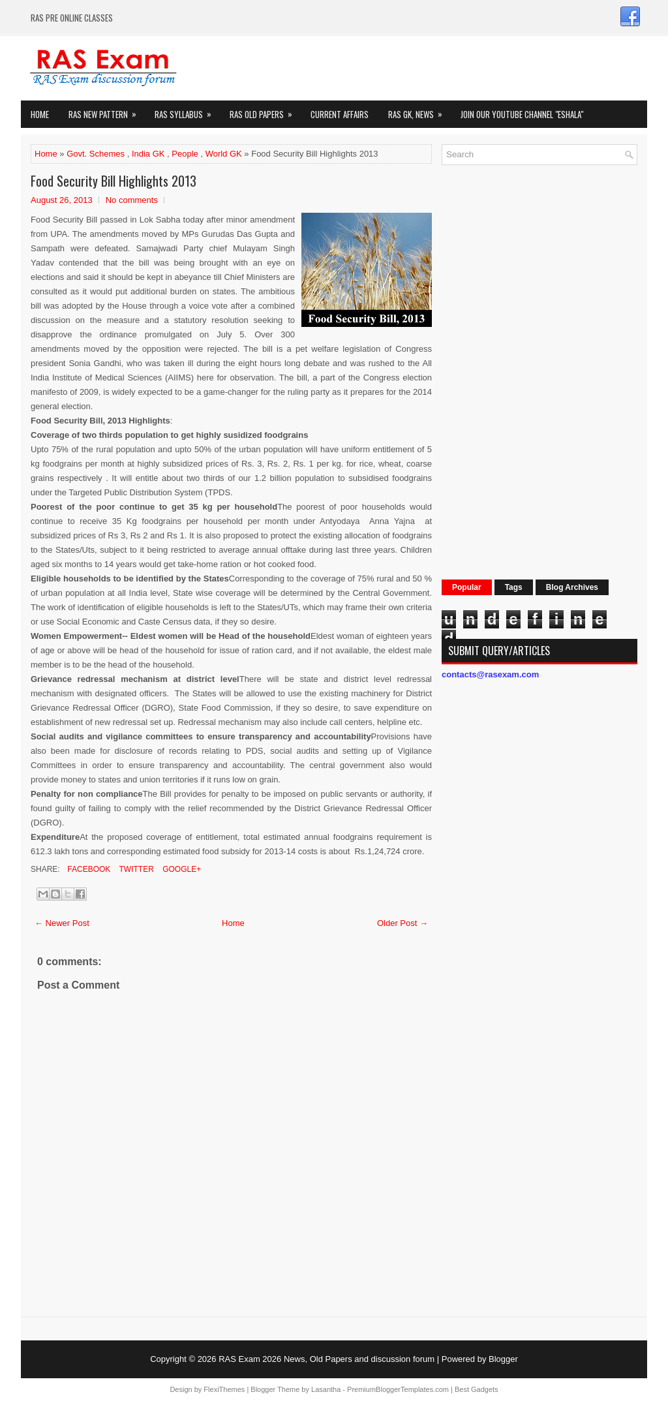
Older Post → (402, 923)
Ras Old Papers (265, 110)
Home (40, 114)
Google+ (180, 869)
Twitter (135, 869)
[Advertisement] (539, 370)
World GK (223, 154)
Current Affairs (340, 114)
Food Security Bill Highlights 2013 (113, 181)
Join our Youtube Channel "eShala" (522, 114)
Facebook (87, 869)
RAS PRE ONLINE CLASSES (72, 17)
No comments (132, 200)
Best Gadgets (476, 1389)
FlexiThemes (224, 1389)
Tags (514, 587)
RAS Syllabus (187, 110)
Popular (466, 587)
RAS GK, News (419, 110)
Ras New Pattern (106, 110)
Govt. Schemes (96, 154)
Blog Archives (572, 587)
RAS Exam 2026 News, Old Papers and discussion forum (326, 1359)
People (185, 154)
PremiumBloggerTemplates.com (398, 1389)
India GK (148, 154)
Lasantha (326, 1389)
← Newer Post (62, 923)
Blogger (503, 1359)
